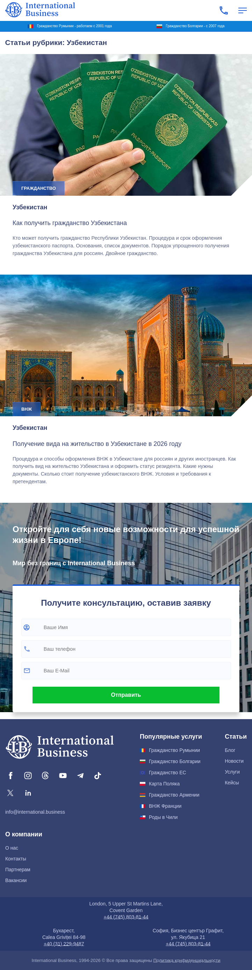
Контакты (15, 858)
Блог (230, 750)
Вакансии (16, 880)
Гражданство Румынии (174, 750)
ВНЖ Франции (165, 806)
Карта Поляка (164, 783)
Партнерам (17, 869)
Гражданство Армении (174, 795)
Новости (234, 761)
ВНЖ (26, 409)
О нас (11, 848)
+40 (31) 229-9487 (64, 944)
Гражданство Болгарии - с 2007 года (195, 26)
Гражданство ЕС (167, 772)
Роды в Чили (163, 817)
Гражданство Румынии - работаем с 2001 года (74, 26)
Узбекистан (30, 207)
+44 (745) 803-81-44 (125, 917)
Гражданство (38, 188)
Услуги (232, 772)
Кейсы (232, 782)
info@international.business (35, 812)
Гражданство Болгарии (174, 761)
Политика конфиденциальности (187, 960)
